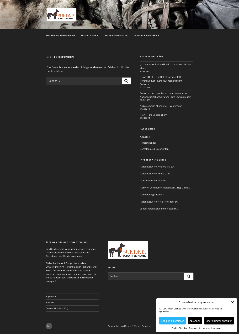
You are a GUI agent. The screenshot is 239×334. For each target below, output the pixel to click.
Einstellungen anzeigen (219, 320)
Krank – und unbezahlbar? (153, 114)
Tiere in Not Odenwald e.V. (153, 180)
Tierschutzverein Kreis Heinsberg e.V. (159, 201)
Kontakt (50, 302)
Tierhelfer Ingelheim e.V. (152, 194)
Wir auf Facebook (142, 326)
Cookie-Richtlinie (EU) (57, 308)
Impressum (216, 328)
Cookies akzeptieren (172, 320)
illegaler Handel (148, 142)
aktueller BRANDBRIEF (146, 35)
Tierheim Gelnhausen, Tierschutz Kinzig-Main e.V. (165, 187)
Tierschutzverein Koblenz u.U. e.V (157, 166)
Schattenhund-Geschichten (154, 148)
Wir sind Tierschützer (116, 35)
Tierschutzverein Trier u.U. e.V (155, 173)
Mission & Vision (89, 35)
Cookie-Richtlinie (179, 328)
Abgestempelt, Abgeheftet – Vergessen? (161, 105)
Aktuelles (145, 136)
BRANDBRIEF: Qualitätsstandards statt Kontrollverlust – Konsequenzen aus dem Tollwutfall (161, 81)
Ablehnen (195, 320)
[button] (232, 302)
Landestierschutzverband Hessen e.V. (159, 208)
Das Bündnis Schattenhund (60, 35)
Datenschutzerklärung (199, 328)
